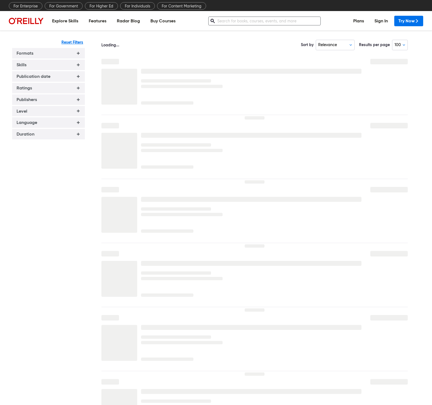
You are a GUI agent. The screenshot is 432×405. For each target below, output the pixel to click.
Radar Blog (128, 21)
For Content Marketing (181, 6)
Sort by (307, 44)
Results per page (374, 44)
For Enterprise (25, 6)
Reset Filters (72, 42)
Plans (358, 21)
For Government (63, 6)
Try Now (408, 21)
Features (97, 21)
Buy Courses (162, 21)
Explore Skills (65, 21)
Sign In (381, 21)
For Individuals (137, 6)
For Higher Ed (101, 6)
